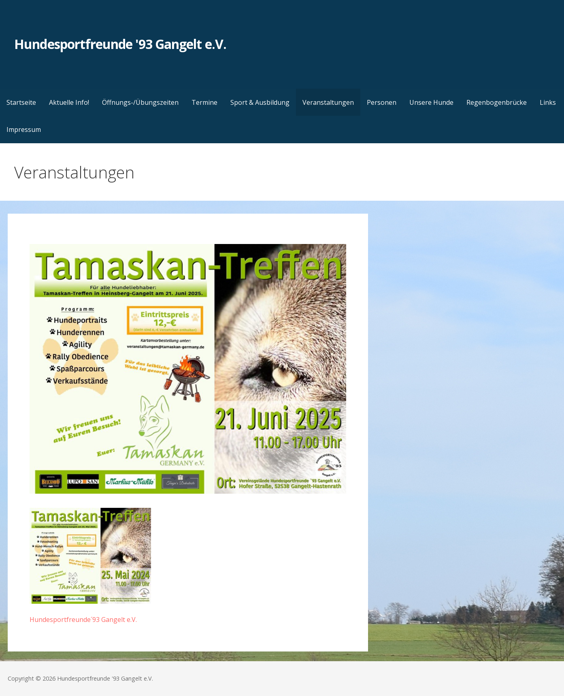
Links (548, 102)
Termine (204, 102)
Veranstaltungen (328, 102)
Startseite (21, 102)
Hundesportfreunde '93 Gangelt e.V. (120, 44)
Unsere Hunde (431, 102)
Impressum (23, 129)
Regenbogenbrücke (496, 102)
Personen (381, 102)
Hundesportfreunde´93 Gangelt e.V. (83, 619)
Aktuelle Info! (69, 102)
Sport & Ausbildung (259, 102)
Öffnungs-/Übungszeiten (140, 102)
